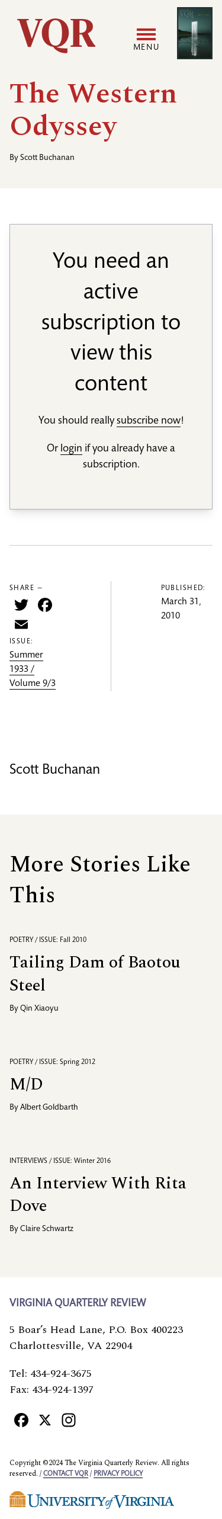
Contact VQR (65, 1474)
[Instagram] (69, 1419)
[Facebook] (21, 1419)
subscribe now (149, 421)
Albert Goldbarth (49, 1108)
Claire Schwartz (46, 1229)
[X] (45, 1419)
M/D (26, 1084)
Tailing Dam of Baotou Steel (95, 974)
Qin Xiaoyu (39, 1009)
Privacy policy (118, 1474)
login (71, 449)
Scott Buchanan (47, 158)
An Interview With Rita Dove (97, 1195)
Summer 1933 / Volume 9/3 (32, 670)
